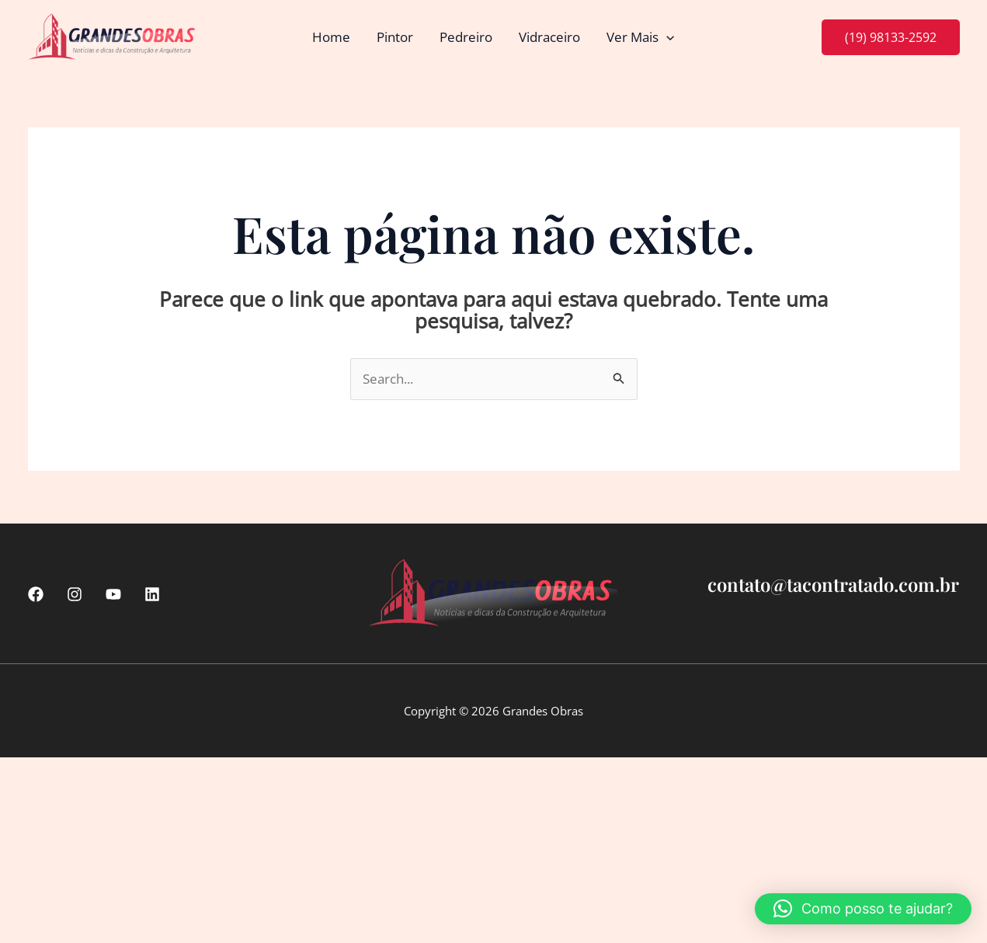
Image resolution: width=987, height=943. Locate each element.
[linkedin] (152, 594)
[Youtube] (113, 594)
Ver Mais (640, 37)
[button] (666, 37)
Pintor (395, 37)
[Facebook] (35, 594)
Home (331, 37)
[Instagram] (74, 594)
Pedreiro (466, 37)
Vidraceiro (549, 37)
